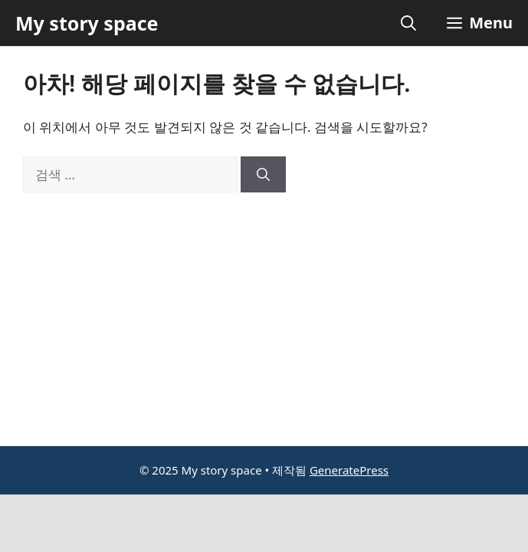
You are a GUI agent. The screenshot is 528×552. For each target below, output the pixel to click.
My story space (86, 23)
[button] (408, 23)
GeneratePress (349, 470)
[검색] (263, 174)
